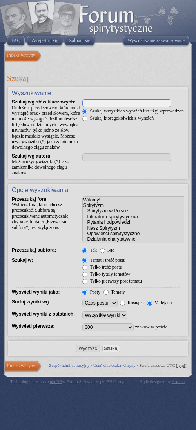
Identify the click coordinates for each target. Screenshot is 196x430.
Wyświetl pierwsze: (33, 326)
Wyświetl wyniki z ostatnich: (43, 314)
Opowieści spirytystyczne (134, 233)
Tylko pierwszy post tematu (112, 281)
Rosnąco (131, 302)
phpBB (56, 381)
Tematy (114, 292)
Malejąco (159, 302)
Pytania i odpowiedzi (134, 222)
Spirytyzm (134, 205)
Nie (107, 250)
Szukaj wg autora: (32, 156)
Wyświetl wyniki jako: (36, 292)
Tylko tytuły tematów (106, 274)
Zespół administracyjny (69, 365)
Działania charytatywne (134, 239)
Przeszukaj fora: (30, 199)
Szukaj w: (22, 260)
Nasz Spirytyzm (134, 228)
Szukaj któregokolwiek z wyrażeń (118, 118)
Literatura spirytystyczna (134, 217)
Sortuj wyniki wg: (31, 302)
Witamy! (134, 200)
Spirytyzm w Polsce (134, 211)
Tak (89, 250)
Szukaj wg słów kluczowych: (44, 102)
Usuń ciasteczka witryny (114, 365)
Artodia (178, 381)
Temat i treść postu (103, 260)
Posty (91, 292)
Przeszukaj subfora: (34, 250)
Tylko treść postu (102, 267)
